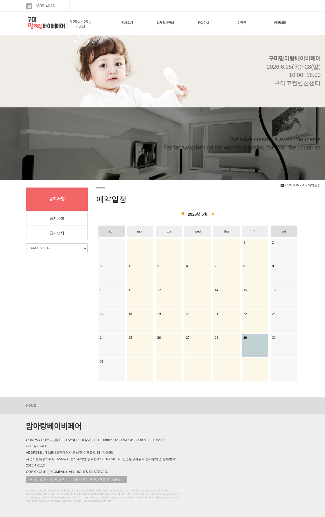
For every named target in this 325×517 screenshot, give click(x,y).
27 (187, 338)
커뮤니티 (280, 23)
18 (130, 314)
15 (245, 290)
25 (130, 338)
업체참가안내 (165, 23)
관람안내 (203, 23)
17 (101, 314)
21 (216, 314)
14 (216, 290)
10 (101, 290)
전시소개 (127, 23)
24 (101, 338)
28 (216, 338)
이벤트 (241, 23)
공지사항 (57, 218)
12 (159, 290)
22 (245, 314)
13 (187, 290)
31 (101, 361)
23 (274, 314)
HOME (31, 405)
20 (187, 314)
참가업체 (57, 233)
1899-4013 (45, 5)
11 (130, 290)
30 (274, 338)
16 (274, 290)
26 (159, 338)
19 (159, 314)
